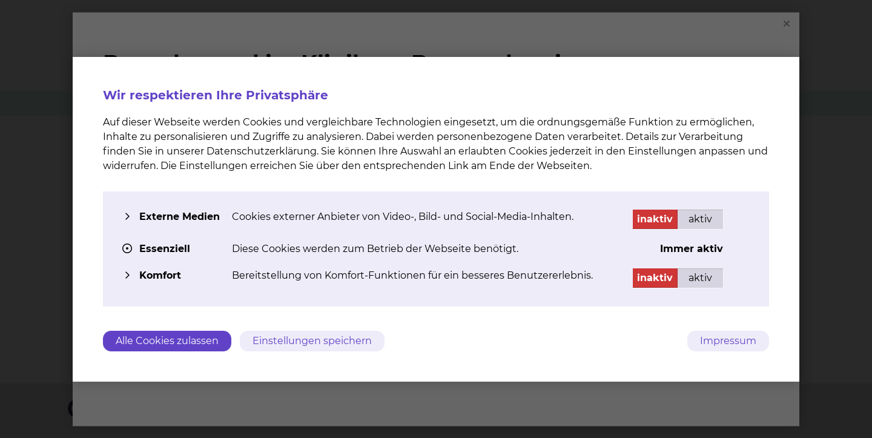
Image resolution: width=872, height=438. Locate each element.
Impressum (728, 341)
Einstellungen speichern (312, 341)
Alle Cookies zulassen (167, 341)
